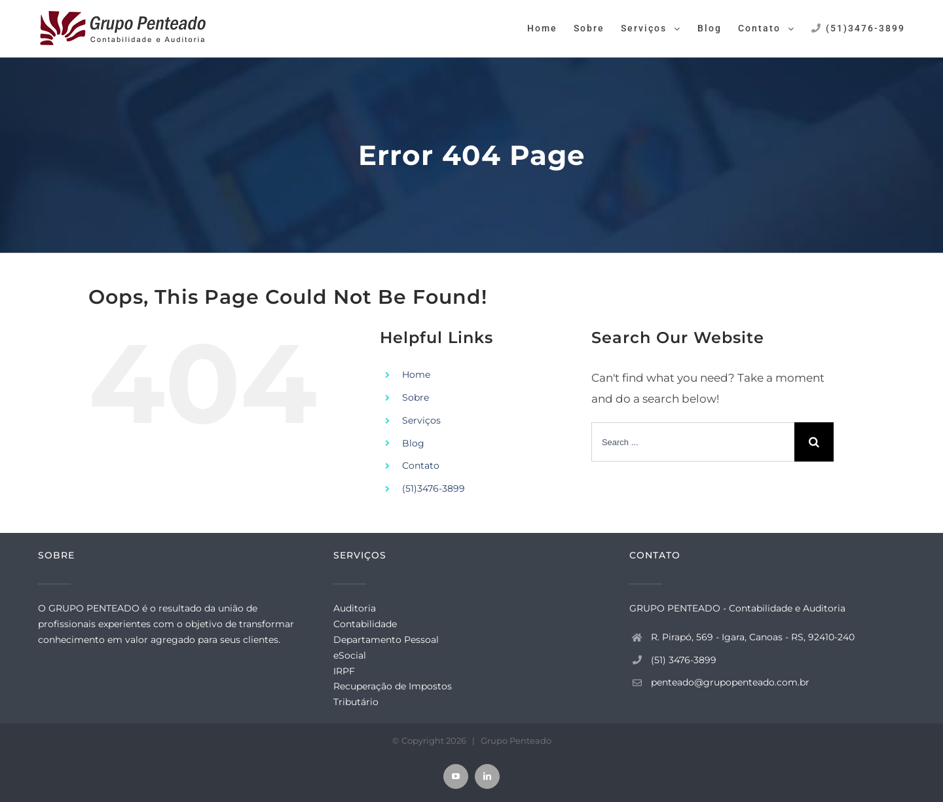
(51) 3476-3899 (683, 660)
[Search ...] (692, 442)
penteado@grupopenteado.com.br (730, 682)
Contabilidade (365, 624)
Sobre (415, 397)
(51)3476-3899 (433, 488)
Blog (413, 443)
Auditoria (354, 608)
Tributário (356, 702)
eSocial (349, 655)
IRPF (344, 671)
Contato (420, 465)
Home (416, 374)
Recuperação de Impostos (392, 686)
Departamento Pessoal (386, 640)
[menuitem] (550, 27)
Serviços (421, 420)
